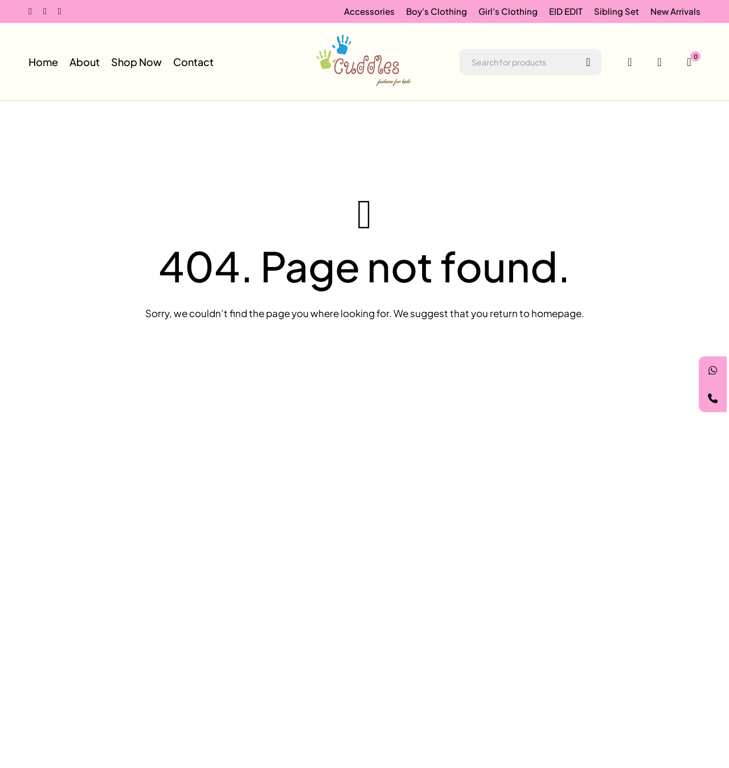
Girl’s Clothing (508, 11)
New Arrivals (675, 11)
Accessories (369, 11)
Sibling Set (616, 11)
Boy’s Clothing (436, 11)
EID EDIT (566, 11)
